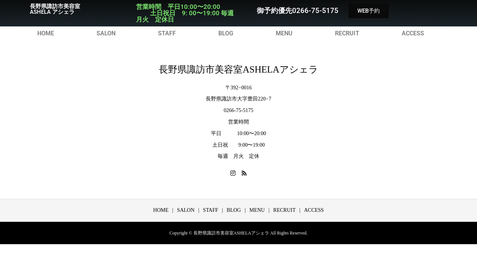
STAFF (167, 33)
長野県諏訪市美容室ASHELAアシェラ (238, 69)
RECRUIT (347, 33)
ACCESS (413, 33)
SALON (106, 33)
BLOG (225, 33)
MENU (284, 33)
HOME (45, 33)
